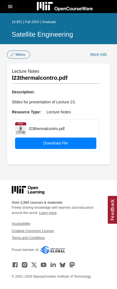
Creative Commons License (33, 231)
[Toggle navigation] (10, 7)
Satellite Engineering (42, 34)
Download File (55, 143)
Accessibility (21, 224)
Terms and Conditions (28, 238)
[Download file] (20, 128)
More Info (98, 54)
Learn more (48, 213)
